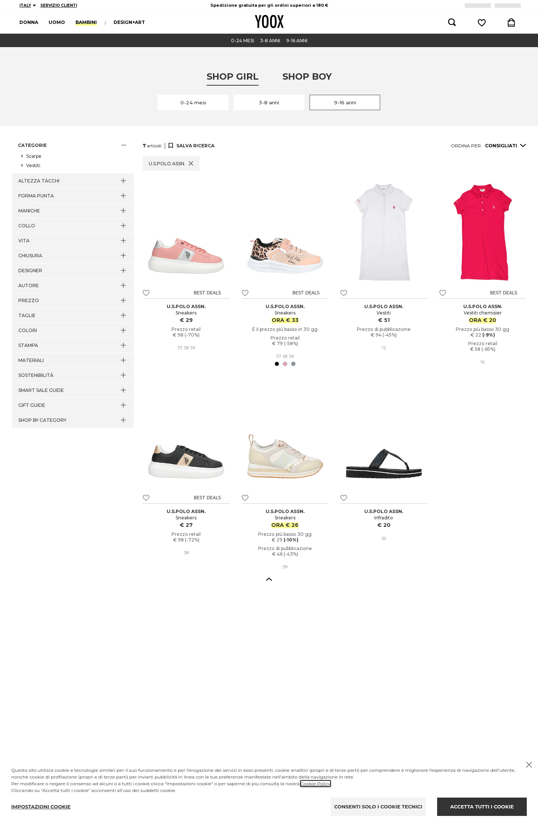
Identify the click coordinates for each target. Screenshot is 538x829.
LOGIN (509, 5)
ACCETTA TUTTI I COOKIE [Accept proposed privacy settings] (482, 807)
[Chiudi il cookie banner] (529, 765)
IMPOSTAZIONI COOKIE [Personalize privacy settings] (41, 807)
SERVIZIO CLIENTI (58, 5)
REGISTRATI (479, 5)
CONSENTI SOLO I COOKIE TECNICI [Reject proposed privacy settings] (378, 807)
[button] (73, 145)
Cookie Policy (315, 783)
